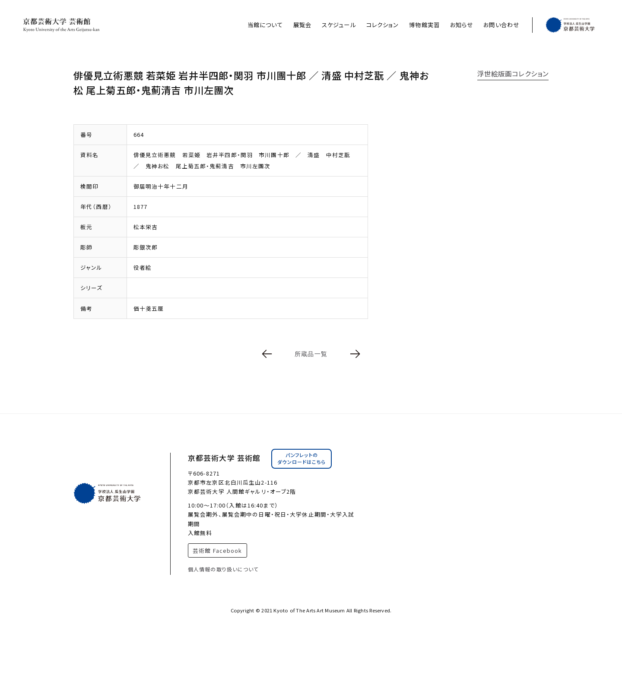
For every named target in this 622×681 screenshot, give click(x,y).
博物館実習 (424, 25)
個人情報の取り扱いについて (223, 569)
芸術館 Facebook (217, 550)
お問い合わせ (501, 25)
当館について (265, 25)
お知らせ (461, 25)
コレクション (382, 25)
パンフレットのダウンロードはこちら (301, 458)
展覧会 (302, 25)
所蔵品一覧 (311, 353)
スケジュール (339, 25)
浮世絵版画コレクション (513, 73)
